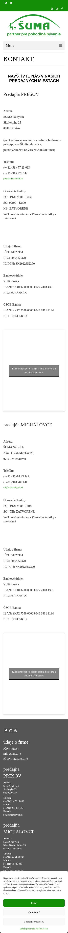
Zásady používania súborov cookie (34, 929)
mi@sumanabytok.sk (13, 487)
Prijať (34, 903)
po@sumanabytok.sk (13, 178)
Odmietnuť (33, 912)
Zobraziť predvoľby (34, 921)
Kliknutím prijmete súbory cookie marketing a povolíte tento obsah (34, 370)
